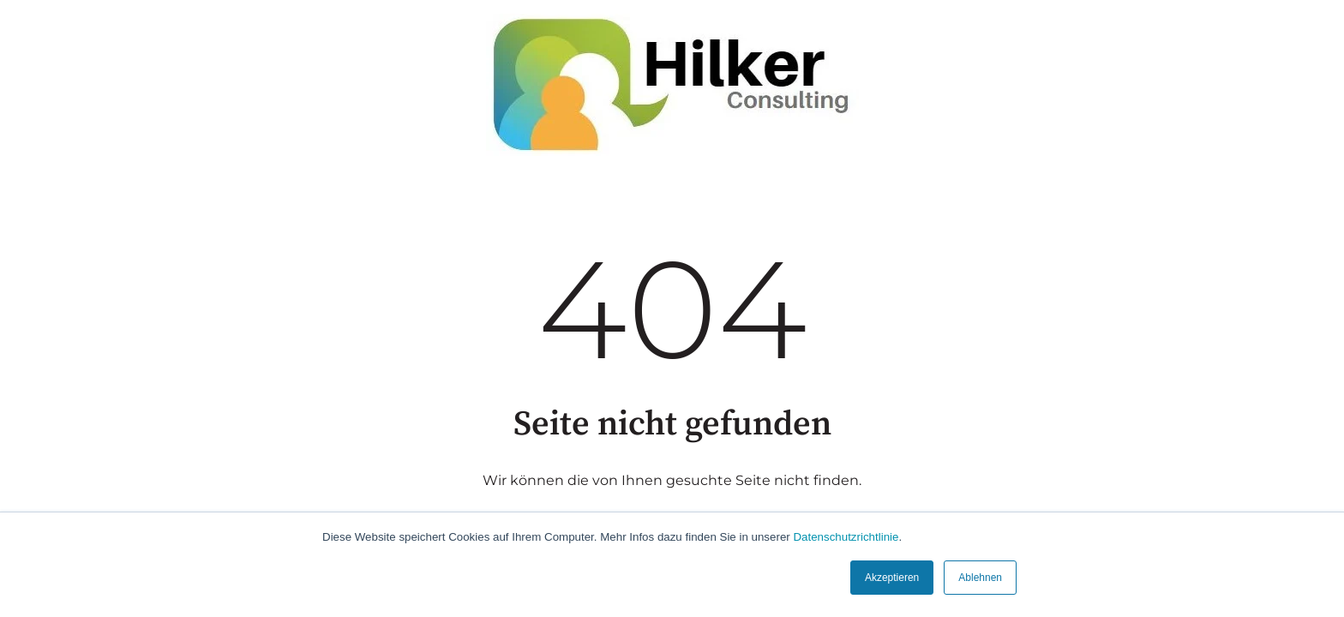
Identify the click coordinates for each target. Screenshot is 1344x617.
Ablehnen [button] (980, 578)
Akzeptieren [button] (892, 578)
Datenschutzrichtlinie (845, 536)
